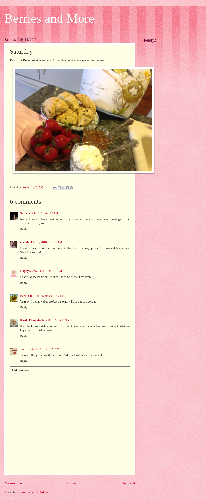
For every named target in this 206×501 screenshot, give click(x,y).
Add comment (20, 370)
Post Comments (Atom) (35, 492)
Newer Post (14, 483)
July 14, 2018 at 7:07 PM (49, 295)
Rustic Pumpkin (30, 320)
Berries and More (49, 18)
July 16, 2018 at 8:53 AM (57, 320)
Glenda (24, 242)
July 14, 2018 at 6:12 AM (43, 213)
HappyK (25, 271)
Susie (23, 213)
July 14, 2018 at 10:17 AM (46, 242)
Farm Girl (26, 295)
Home (70, 483)
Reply (23, 229)
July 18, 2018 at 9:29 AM (44, 349)
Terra (24, 349)
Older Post (126, 483)
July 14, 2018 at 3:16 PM (47, 271)
